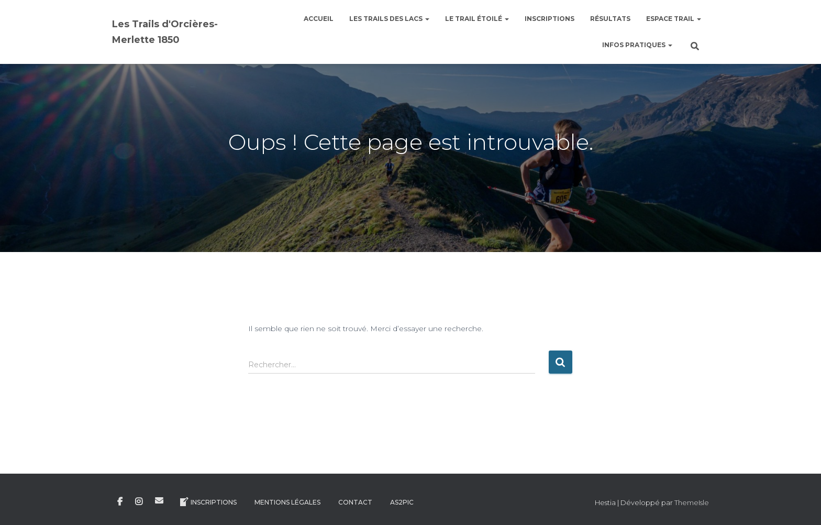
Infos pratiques (637, 45)
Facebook (120, 502)
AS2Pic (402, 502)
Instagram (139, 502)
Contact (355, 502)
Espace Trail (673, 19)
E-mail (159, 500)
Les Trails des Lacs (389, 19)
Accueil (319, 19)
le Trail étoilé (477, 19)
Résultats (610, 19)
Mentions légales (287, 502)
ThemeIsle (691, 502)
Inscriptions (549, 19)
